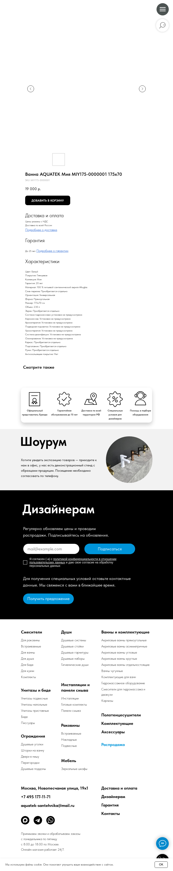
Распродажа (113, 744)
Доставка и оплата (119, 788)
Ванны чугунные (112, 671)
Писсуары (28, 723)
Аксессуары (113, 731)
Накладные (69, 740)
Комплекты (28, 677)
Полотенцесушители (121, 714)
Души (66, 632)
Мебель (68, 760)
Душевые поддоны (33, 769)
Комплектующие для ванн (118, 677)
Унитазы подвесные (34, 698)
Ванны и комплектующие (125, 632)
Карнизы (107, 701)
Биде (24, 717)
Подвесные (69, 746)
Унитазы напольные (34, 704)
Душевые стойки (72, 646)
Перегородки (30, 763)
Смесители (31, 632)
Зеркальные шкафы (74, 769)
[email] (51, 549)
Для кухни (27, 671)
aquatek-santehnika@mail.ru (47, 805)
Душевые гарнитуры (74, 652)
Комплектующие (117, 723)
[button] (48, 598)
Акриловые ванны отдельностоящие (125, 665)
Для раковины (30, 640)
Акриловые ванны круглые (119, 659)
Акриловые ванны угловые (119, 652)
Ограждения (33, 736)
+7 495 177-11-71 (36, 796)
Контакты (110, 813)
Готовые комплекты (74, 704)
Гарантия (110, 805)
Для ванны (28, 652)
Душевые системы (73, 640)
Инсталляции (70, 698)
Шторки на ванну (32, 750)
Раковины (70, 725)
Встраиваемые (71, 733)
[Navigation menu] (163, 9)
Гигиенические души (74, 665)
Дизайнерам (113, 796)
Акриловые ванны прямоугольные (124, 640)
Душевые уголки (32, 744)
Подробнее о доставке (41, 230)
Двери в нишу (30, 756)
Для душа (27, 659)
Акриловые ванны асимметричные (124, 646)
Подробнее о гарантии (52, 251)
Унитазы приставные (35, 711)
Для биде (27, 665)
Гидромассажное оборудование (123, 683)
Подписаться (110, 548)
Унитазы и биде (36, 690)
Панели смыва (71, 711)
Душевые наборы (73, 659)
